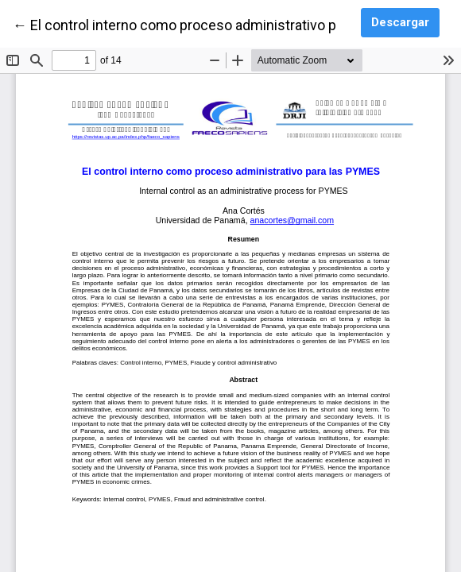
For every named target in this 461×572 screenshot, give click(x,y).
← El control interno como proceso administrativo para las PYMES (219, 23)
